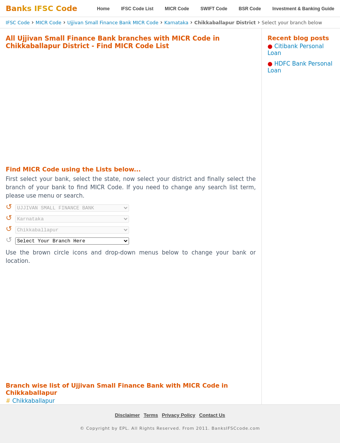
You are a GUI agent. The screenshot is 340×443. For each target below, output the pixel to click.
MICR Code (177, 8)
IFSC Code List (137, 8)
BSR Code (250, 8)
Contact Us (212, 415)
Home (103, 8)
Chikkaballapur (34, 400)
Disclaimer (127, 415)
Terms (150, 415)
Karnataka (176, 22)
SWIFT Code (213, 8)
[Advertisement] (119, 106)
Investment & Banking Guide (303, 8)
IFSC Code (18, 22)
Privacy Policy (178, 415)
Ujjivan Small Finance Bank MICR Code (112, 22)
